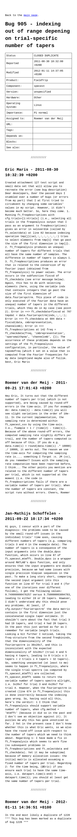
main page (30, 15)
